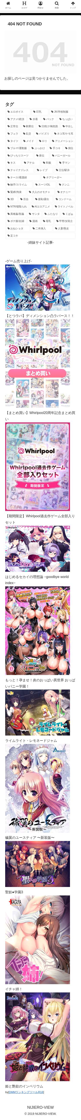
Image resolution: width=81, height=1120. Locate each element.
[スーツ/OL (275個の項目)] (44, 185)
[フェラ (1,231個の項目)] (13, 134)
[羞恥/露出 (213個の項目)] (43, 199)
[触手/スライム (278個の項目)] (19, 185)
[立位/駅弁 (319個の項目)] (64, 170)
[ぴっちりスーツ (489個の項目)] (19, 156)
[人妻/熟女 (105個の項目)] (64, 228)
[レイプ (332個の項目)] (44, 170)
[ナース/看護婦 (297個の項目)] (23, 177)
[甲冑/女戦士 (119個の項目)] (64, 221)
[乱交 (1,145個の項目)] (27, 134)
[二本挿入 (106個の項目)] (41, 228)
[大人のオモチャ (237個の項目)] (41, 192)
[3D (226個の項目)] (11, 199)
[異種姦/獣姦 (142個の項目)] (16, 214)
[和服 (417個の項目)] (49, 163)
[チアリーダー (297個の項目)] (58, 177)
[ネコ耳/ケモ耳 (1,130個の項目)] (63, 134)
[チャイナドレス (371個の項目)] (20, 170)
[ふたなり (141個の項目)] (51, 214)
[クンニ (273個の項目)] (66, 185)
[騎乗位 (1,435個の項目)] (28, 126)
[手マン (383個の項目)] (66, 163)
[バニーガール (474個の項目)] (62, 156)
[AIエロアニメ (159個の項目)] (41, 207)
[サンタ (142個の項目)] (34, 214)
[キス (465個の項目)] (13, 163)
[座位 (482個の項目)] (41, 156)
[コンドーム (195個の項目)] (64, 199)
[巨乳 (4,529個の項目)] (39, 112)
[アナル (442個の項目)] (31, 163)
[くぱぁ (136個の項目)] (68, 214)
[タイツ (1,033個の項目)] (13, 141)
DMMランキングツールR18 (26, 1092)
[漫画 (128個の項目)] (33, 221)
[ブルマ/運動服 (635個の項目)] (17, 148)
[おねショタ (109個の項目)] (18, 228)
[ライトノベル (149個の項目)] (64, 207)
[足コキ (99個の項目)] (40, 236)
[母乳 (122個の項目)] (47, 221)
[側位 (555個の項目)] (69, 148)
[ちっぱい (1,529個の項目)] (66, 119)
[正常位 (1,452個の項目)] (13, 126)
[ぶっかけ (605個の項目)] (38, 148)
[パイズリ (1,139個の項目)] (42, 134)
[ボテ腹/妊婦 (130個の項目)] (16, 221)
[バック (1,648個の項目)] (49, 119)
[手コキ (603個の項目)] (55, 148)
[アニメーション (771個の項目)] (62, 141)
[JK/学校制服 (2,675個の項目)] (62, 112)
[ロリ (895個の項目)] (43, 141)
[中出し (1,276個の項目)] (68, 126)
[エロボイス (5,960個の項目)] (18, 112)
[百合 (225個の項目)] (25, 199)
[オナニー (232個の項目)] (65, 192)
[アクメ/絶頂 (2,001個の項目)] (16, 119)
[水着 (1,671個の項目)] (34, 119)
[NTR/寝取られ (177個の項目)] (17, 207)
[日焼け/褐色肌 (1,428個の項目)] (48, 126)
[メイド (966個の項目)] (28, 141)
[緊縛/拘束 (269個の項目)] (16, 192)
